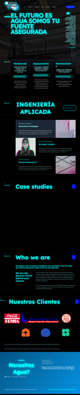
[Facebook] (7, 377)
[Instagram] (15, 377)
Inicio (25, 7)
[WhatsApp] (23, 377)
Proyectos (37, 7)
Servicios (31, 7)
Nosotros (47, 7)
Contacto (54, 7)
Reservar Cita (70, 7)
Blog (42, 7)
